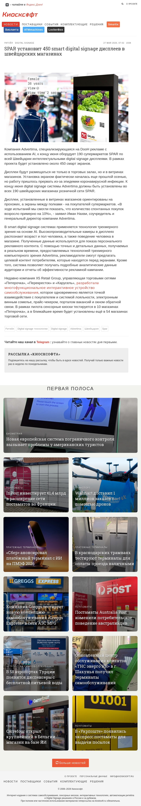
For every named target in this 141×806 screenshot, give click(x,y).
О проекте (132, 4)
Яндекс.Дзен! (34, 4)
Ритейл (8, 43)
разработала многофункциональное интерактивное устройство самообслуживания (51, 287)
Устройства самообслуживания (30, 666)
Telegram (43, 342)
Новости (11, 24)
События (51, 24)
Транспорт (83, 488)
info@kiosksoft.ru (122, 776)
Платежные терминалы (22, 547)
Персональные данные (93, 776)
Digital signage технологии (33, 328)
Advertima (75, 328)
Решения (96, 24)
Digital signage (24, 43)
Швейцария (92, 328)
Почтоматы (14, 488)
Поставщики (32, 24)
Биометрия (14, 433)
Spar (104, 328)
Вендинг (12, 601)
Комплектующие (74, 24)
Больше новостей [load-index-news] (70, 762)
